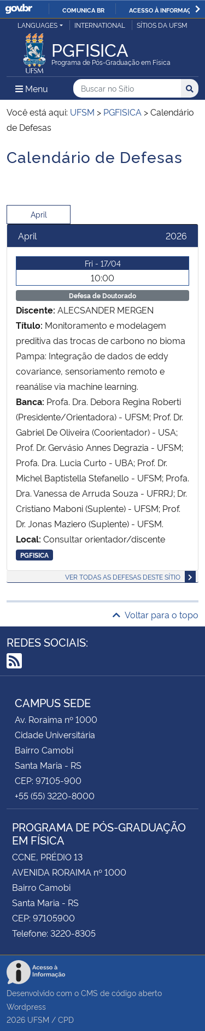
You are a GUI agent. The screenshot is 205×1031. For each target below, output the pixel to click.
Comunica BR (83, 9)
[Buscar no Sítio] (127, 88)
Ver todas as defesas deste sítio (122, 576)
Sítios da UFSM (162, 24)
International (99, 24)
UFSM (38, 1019)
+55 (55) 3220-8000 (55, 795)
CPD (66, 1019)
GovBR (18, 9)
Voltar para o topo (155, 614)
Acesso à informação (164, 9)
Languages (37, 24)
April (39, 214)
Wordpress (26, 1006)
